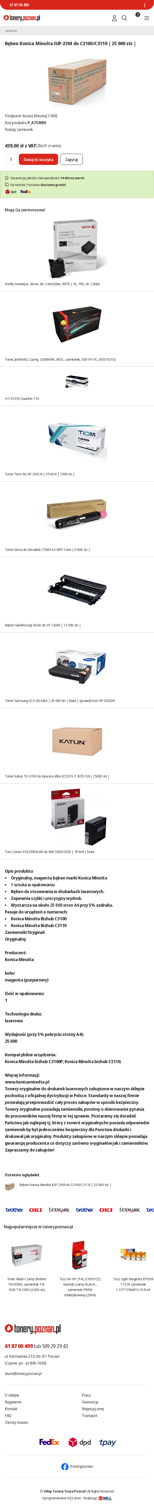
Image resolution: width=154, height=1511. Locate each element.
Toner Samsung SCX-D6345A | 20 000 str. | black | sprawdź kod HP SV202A (60, 700)
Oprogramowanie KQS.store (61, 1497)
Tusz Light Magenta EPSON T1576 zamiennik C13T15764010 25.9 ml (133, 1284)
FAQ (8, 1415)
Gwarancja (90, 1402)
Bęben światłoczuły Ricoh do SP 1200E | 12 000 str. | (43, 625)
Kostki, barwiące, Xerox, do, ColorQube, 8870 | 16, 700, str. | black (52, 283)
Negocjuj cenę (93, 1408)
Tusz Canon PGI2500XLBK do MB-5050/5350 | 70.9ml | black (49, 851)
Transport (90, 1415)
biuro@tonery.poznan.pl (23, 1373)
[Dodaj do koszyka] (38, 159)
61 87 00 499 (19, 5)
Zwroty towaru (16, 1422)
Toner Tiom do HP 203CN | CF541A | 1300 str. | (40, 473)
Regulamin (13, 1402)
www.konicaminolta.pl (27, 1082)
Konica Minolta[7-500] (40, 116)
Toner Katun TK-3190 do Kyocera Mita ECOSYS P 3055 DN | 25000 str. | (57, 776)
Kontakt (11, 1408)
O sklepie (12, 1395)
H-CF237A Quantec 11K (22, 398)
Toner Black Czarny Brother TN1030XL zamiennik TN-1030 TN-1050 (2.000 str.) (26, 1284)
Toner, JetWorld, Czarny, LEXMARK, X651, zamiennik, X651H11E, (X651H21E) (60, 359)
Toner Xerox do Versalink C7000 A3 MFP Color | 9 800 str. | (47, 549)
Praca (86, 1395)
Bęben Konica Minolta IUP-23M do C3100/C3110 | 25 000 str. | (65, 1184)
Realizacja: (97, 1497)
